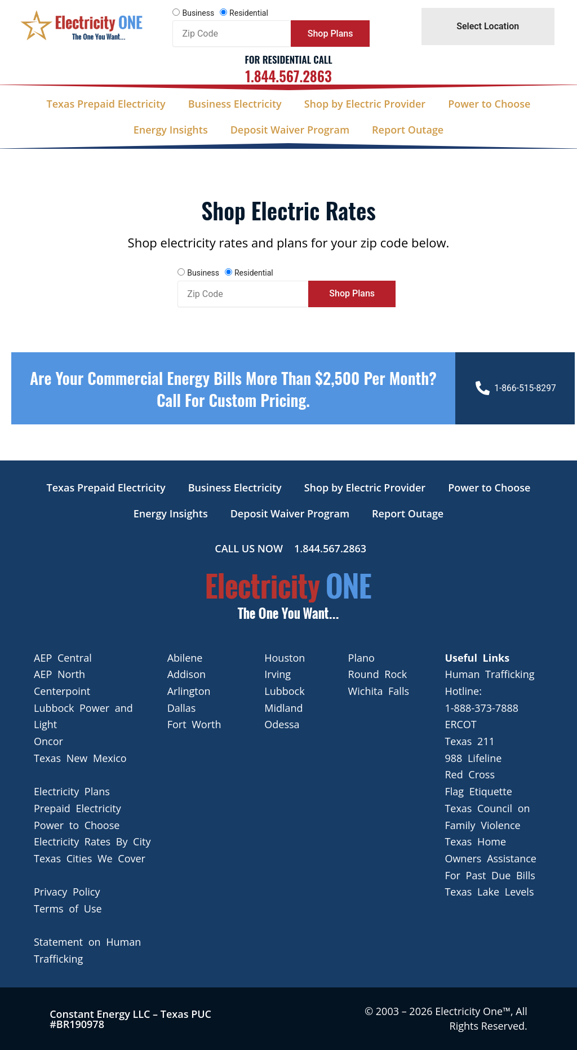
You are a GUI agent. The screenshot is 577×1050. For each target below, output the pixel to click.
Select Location (487, 26)
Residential (248, 12)
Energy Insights (171, 129)
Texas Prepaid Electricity (106, 103)
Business (198, 12)
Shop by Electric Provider (364, 103)
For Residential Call (288, 59)
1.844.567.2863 (288, 75)
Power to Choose (489, 103)
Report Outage (407, 129)
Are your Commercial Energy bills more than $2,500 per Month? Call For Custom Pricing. (233, 388)
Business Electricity (235, 103)
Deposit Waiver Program (289, 129)
